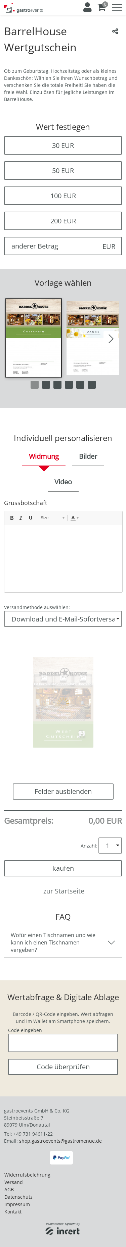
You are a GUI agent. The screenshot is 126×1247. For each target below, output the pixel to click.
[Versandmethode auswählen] (63, 619)
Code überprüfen (63, 1066)
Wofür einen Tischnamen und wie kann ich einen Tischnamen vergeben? (53, 942)
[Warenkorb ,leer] (102, 7)
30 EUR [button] (63, 145)
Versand (13, 1182)
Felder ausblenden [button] (63, 791)
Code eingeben (25, 1030)
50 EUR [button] (63, 170)
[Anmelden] (87, 7)
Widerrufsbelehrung (27, 1175)
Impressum (17, 1204)
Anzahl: (89, 846)
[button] (33, 338)
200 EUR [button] (63, 220)
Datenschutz (18, 1197)
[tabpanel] (63, 545)
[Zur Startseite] (23, 8)
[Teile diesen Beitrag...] (115, 31)
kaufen (63, 868)
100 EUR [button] (63, 195)
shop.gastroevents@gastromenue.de (60, 1141)
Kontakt (13, 1211)
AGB (9, 1189)
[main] (63, 549)
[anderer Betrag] (63, 246)
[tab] (44, 456)
